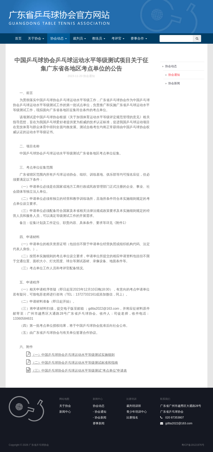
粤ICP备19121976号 (193, 444)
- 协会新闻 (99, 417)
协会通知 (174, 74)
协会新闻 (174, 83)
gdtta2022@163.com (178, 423)
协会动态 (58, 38)
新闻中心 (65, 411)
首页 (18, 38)
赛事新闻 (98, 423)
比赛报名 (132, 417)
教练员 (98, 38)
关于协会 (36, 38)
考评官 (117, 38)
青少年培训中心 (136, 411)
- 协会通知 (99, 411)
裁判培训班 (133, 405)
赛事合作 (139, 38)
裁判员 (79, 38)
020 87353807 (174, 417)
